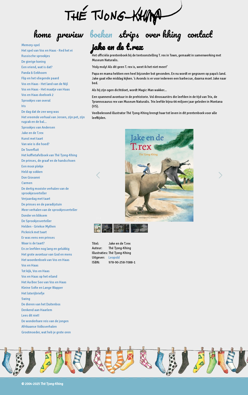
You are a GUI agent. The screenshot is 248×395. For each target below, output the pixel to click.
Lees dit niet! (30, 315)
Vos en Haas (29, 265)
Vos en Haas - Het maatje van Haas (45, 89)
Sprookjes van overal (35, 101)
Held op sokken (32, 172)
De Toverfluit (30, 150)
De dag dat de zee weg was (40, 112)
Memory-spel (30, 45)
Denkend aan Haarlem (36, 310)
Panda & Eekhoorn (34, 73)
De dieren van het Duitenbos (40, 304)
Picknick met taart (34, 232)
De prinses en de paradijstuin (41, 204)
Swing (25, 299)
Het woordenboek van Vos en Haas (45, 260)
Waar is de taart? (33, 243)
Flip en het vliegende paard (40, 78)
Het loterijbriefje (33, 293)
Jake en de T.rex (32, 133)
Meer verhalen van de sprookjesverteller (49, 210)
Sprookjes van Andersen (38, 127)
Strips (129, 34)
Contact (200, 34)
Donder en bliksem (34, 216)
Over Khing (163, 34)
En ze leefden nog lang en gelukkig (45, 249)
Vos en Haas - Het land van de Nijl (44, 84)
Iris (23, 106)
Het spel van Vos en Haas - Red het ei (47, 50)
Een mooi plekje (32, 166)
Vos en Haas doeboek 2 (37, 95)
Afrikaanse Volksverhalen (39, 327)
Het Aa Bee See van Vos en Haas (43, 282)
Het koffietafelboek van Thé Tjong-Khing (49, 155)
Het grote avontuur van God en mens (46, 254)
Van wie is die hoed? (35, 144)
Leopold (114, 257)
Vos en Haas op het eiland (39, 276)
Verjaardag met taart (35, 199)
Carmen (26, 183)
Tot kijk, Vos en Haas (35, 271)
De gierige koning (33, 62)
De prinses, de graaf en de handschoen (48, 161)
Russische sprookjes (35, 56)
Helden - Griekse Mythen (38, 226)
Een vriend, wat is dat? (36, 67)
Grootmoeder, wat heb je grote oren (46, 332)
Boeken (101, 34)
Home (42, 34)
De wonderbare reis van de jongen (45, 321)
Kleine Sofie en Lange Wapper (42, 288)
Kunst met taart (32, 139)
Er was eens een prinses (38, 238)
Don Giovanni (30, 177)
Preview (70, 34)
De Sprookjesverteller (36, 221)
